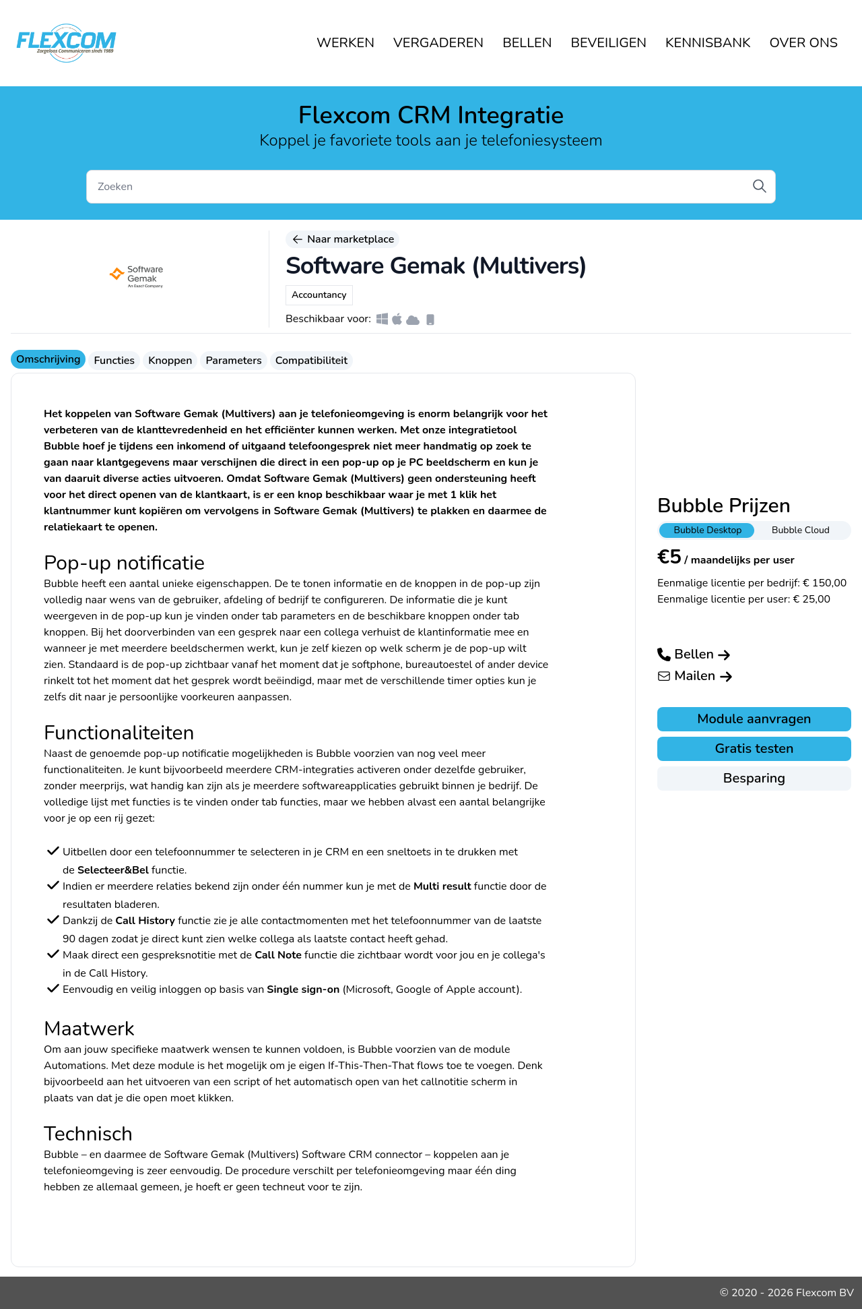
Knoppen (170, 360)
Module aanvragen (754, 719)
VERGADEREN (438, 43)
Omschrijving (48, 359)
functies (299, 802)
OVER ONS (804, 43)
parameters (307, 616)
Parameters (233, 360)
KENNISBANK (707, 43)
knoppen (65, 632)
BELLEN (527, 43)
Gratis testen (754, 748)
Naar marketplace (342, 239)
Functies (114, 360)
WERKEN (345, 43)
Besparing (754, 778)
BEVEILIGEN (609, 43)
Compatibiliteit (311, 360)
